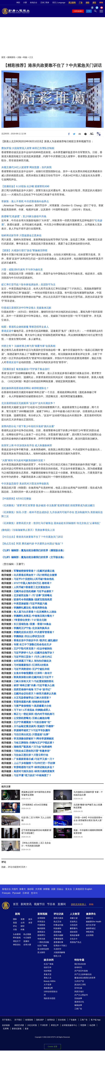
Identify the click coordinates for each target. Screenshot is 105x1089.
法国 (53, 889)
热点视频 (27, 934)
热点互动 (57, 921)
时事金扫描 (58, 925)
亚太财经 (41, 952)
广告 (80, 2)
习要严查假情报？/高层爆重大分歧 (32, 706)
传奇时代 (78, 967)
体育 (30, 923)
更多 (27, 1029)
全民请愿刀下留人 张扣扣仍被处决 (32, 661)
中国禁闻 (41, 925)
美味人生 (47, 978)
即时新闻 (17, 938)
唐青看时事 (58, 942)
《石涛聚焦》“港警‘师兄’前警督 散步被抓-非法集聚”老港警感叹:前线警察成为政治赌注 (48, 505)
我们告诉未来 (80, 964)
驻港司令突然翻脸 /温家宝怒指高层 (33, 599)
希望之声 (55, 1025)
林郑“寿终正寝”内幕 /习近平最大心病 (34, 685)
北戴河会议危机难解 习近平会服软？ (34, 591)
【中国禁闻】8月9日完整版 (16, 498)
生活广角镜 (48, 964)
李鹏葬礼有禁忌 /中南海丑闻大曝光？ (34, 616)
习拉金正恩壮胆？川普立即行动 (31, 755)
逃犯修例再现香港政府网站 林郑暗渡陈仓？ (25, 388)
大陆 (19, 57)
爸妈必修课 (74, 935)
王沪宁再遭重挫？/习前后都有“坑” (32, 722)
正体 (42, 2)
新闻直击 (41, 932)
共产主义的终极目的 (83, 974)
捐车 (94, 2)
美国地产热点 (75, 942)
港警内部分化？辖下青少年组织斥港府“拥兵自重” (28, 426)
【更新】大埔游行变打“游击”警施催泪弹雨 (24, 250)
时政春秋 (57, 928)
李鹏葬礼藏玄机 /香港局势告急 (30, 607)
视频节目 (39, 904)
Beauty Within (50, 981)
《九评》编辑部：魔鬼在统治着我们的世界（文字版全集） (33, 557)
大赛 (25, 2)
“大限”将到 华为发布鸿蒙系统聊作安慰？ (23, 460)
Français (6, 893)
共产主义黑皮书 (81, 995)
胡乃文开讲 (91, 925)
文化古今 (74, 939)
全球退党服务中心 (69, 1025)
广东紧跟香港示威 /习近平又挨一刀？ (34, 759)
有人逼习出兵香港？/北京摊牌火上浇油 (35, 611)
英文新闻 (72, 2)
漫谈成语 (74, 932)
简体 (47, 2)
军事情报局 (58, 939)
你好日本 (47, 967)
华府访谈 (41, 939)
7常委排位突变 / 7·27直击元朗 (30, 620)
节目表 (51, 904)
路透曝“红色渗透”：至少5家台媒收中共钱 (23, 216)
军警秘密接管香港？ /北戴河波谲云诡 (34, 571)
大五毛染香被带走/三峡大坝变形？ (32, 697)
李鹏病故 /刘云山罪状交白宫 (29, 636)
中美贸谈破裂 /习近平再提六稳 (30, 603)
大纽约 (14, 889)
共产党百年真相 (81, 971)
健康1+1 (89, 918)
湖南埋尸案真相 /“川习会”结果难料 (33, 746)
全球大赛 (27, 945)
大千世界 (47, 984)
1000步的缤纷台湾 (51, 993)
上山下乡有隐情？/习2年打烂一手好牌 (34, 763)
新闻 (17, 914)
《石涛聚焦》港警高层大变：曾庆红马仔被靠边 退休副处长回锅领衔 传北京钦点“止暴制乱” (50, 523)
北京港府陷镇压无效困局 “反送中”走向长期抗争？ (28, 403)
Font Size (92, 133)
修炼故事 (78, 1005)
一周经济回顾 (43, 942)
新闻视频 (42, 914)
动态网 (92, 1025)
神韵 (18, 2)
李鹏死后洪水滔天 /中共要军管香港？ (34, 632)
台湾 (22, 923)
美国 (15, 923)
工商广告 (78, 1009)
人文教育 (75, 914)
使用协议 (51, 1020)
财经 (22, 926)
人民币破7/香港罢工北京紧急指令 (32, 587)
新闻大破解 (58, 935)
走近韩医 (90, 935)
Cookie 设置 (52, 1047)
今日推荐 (27, 938)
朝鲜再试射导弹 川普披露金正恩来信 (21, 235)
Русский (16, 893)
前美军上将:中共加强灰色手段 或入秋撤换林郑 (26, 445)
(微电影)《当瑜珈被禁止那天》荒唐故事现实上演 (28, 530)
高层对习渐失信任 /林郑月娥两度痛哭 (34, 771)
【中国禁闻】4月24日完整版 (34, 804)
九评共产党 (79, 981)
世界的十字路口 (60, 945)
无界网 (6, 1029)
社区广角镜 (42, 945)
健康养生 (91, 914)
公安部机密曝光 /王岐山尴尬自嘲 (31, 718)
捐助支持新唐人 (78, 904)
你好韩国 (47, 971)
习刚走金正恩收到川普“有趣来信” (32, 750)
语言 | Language (58, 2)
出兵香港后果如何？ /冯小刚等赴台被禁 (35, 575)
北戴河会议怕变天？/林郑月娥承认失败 (35, 693)
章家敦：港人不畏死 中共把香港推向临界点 (25, 201)
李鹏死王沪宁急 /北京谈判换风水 (31, 628)
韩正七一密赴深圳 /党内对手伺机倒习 (34, 714)
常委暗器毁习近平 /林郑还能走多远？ (34, 767)
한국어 (34, 893)
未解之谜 (74, 918)
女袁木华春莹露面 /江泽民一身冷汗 (33, 673)
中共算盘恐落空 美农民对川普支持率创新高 (25, 483)
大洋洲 (38, 889)
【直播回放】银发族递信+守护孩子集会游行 (25, 369)
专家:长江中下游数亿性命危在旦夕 (32, 644)
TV (89, 11)
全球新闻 (41, 918)
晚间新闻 (41, 928)
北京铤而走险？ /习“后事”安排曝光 (33, 595)
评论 (15, 926)
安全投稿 (62, 1020)
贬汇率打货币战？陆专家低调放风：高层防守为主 (28, 284)
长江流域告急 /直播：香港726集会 (32, 624)
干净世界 (44, 1025)
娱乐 (30, 919)
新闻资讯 (11, 57)
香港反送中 (7, 331)
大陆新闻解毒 (59, 952)
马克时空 (57, 949)
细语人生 (57, 956)
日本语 (26, 893)
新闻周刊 (41, 935)
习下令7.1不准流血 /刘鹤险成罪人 (32, 710)
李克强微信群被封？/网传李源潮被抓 (34, 738)
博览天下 (17, 941)
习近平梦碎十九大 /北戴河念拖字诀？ (34, 652)
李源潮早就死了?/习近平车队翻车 (32, 730)
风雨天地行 (79, 991)
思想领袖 (57, 932)
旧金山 (60, 889)
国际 (15, 919)
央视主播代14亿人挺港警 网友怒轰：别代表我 (26, 167)
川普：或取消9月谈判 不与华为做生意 (22, 269)
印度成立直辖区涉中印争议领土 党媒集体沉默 (26, 307)
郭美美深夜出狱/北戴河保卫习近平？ (34, 677)
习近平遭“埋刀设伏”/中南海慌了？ (32, 775)
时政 (25, 57)
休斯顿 (46, 889)
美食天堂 (47, 974)
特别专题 (79, 960)
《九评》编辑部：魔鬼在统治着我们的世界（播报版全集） (33, 550)
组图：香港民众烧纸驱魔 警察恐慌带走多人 (25, 326)
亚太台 (68, 889)
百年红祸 (78, 988)
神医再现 (90, 932)
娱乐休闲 (49, 960)
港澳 (22, 919)
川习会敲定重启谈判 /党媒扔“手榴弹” (34, 726)
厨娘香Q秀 (48, 988)
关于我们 (18, 1020)
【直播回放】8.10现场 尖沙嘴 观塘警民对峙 (25, 186)
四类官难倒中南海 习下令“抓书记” (32, 689)
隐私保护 (40, 1020)
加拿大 (22, 889)
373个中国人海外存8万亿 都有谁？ (33, 583)
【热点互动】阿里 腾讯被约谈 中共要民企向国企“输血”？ (32, 543)
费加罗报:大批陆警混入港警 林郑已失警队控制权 (27, 148)
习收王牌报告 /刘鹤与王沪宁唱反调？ (34, 742)
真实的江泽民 (80, 984)
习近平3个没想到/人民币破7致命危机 (34, 579)
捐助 (87, 2)
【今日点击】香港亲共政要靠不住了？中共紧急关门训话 (32, 536)
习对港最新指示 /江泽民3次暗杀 (31, 665)
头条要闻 (17, 934)
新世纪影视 (16, 1029)
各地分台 (33, 2)
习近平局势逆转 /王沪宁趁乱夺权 (31, 669)
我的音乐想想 (49, 998)
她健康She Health (93, 921)
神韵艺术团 (19, 1025)
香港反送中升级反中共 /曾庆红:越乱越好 (36, 640)
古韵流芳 (74, 925)
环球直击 (41, 921)
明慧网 (83, 1025)
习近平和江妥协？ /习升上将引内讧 (33, 656)
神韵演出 (17, 945)
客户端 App (95, 1020)
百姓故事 (78, 998)
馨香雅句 (74, 928)
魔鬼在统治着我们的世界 (84, 978)
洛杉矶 (30, 889)
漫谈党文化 (79, 1002)
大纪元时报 (32, 1025)
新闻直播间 (78, 11)
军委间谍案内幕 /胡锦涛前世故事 (31, 701)
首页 (3, 57)
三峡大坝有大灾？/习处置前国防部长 (34, 681)
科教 (22, 929)
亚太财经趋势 (43, 949)
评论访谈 (58, 914)
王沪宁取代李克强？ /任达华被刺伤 (33, 648)
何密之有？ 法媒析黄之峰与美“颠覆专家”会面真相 (28, 346)
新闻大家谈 (58, 918)
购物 (101, 2)
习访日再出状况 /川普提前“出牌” (31, 734)
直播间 (62, 904)
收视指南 (29, 1020)
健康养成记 (91, 928)
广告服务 (73, 1020)
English (88, 889)
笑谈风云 (74, 921)
